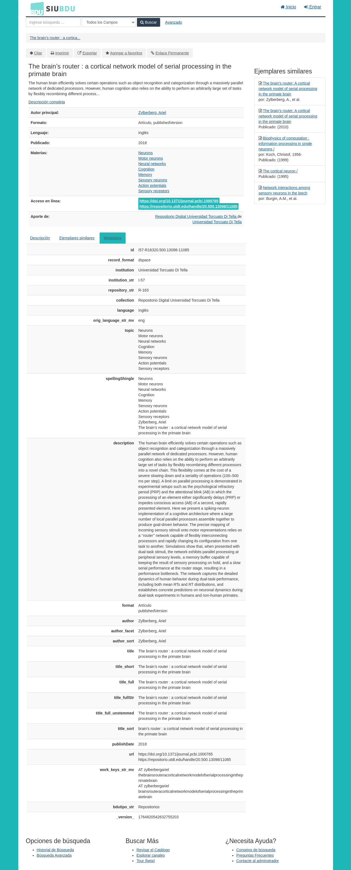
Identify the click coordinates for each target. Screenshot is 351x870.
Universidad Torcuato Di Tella (217, 222)
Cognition (146, 169)
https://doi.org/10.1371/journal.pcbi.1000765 (178, 201)
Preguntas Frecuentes (255, 855)
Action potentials (152, 185)
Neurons (145, 153)
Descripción (40, 238)
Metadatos (112, 238)
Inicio (288, 7)
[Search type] (109, 22)
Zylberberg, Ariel (152, 112)
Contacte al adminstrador (257, 861)
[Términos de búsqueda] (53, 22)
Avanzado (173, 22)
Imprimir (62, 53)
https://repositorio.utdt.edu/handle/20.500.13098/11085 (188, 206)
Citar (38, 53)
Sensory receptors (153, 191)
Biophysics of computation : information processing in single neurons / (285, 143)
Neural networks (152, 164)
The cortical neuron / (280, 171)
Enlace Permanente (172, 53)
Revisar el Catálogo (153, 850)
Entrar (312, 7)
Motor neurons (150, 158)
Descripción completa (47, 102)
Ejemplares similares (76, 238)
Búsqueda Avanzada (54, 855)
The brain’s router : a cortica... (55, 38)
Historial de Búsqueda (55, 850)
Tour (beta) (145, 861)
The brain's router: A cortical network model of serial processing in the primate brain (288, 88)
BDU (36, 8)
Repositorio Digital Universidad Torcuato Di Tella (196, 216)
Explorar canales (150, 855)
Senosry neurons (152, 180)
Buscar (148, 22)
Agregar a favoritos (126, 53)
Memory (145, 174)
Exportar (90, 53)
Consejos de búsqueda (255, 850)
